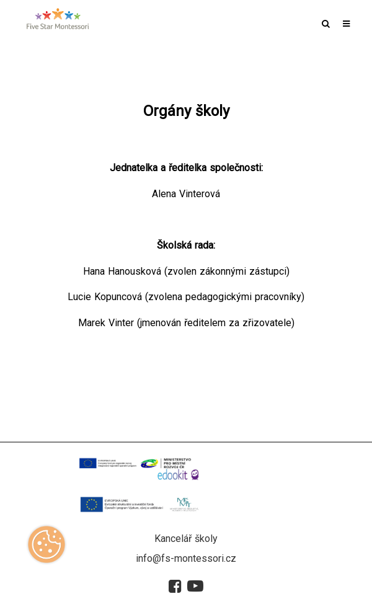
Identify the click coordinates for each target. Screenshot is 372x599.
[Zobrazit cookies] (46, 548)
